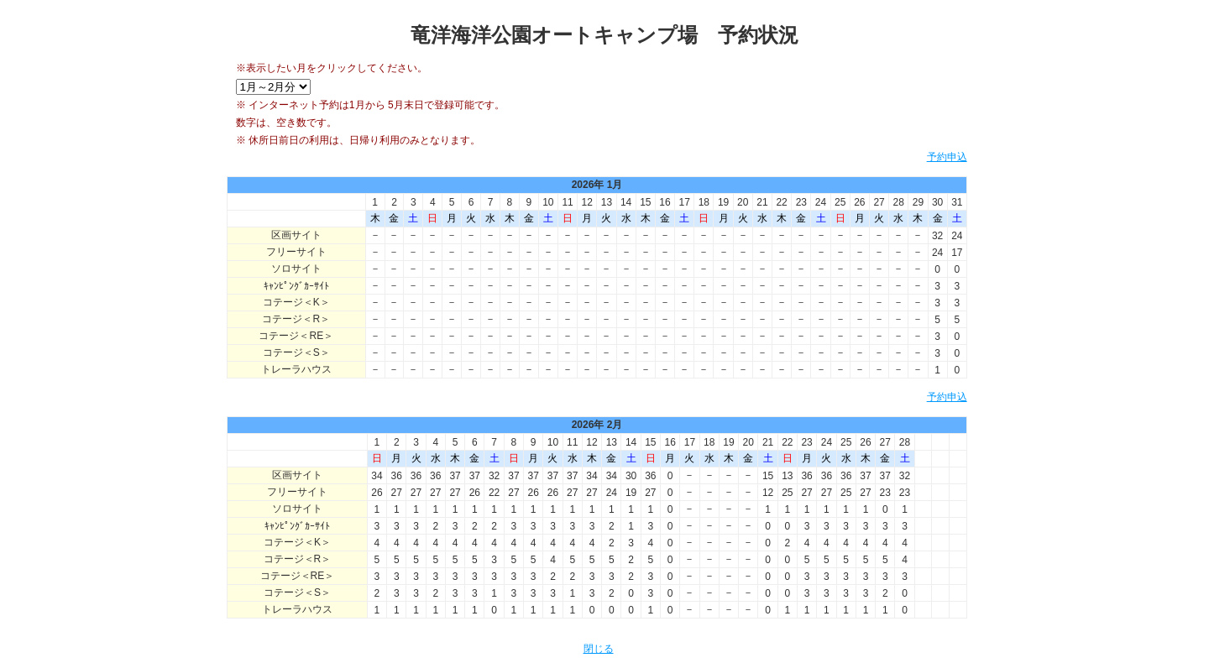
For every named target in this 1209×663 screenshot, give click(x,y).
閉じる (599, 649)
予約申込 (947, 157)
